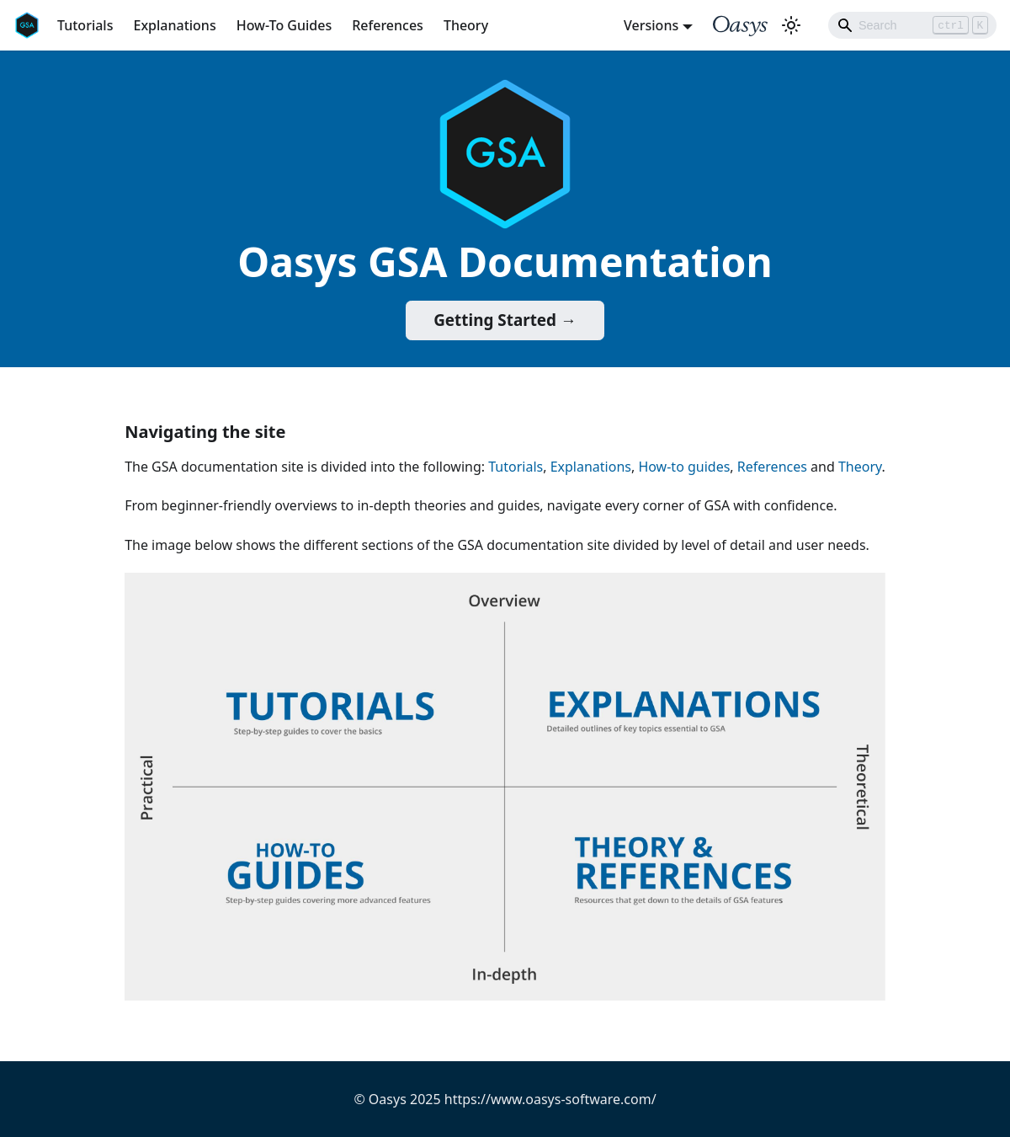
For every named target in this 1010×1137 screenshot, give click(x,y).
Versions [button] (651, 25)
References (387, 25)
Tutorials (85, 25)
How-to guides (684, 466)
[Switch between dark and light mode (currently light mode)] (791, 25)
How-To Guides (284, 25)
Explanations (174, 25)
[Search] (912, 25)
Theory (466, 25)
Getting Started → (505, 320)
